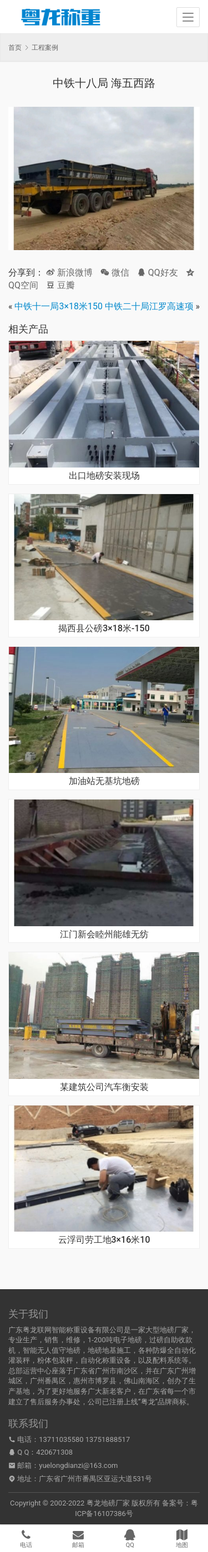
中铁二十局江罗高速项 (149, 306)
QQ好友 (157, 272)
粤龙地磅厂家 (108, 1503)
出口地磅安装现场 (104, 476)
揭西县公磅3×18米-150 (104, 629)
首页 (15, 47)
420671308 (54, 1452)
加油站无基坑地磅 (104, 781)
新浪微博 (69, 272)
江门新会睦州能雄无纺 (104, 934)
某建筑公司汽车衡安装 (104, 1087)
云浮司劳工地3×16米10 (104, 1240)
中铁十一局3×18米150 (58, 306)
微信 (114, 272)
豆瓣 (60, 285)
